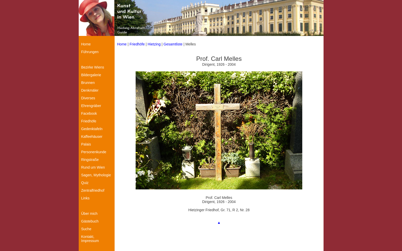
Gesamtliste (173, 44)
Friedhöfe (137, 44)
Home (122, 44)
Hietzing (155, 44)
